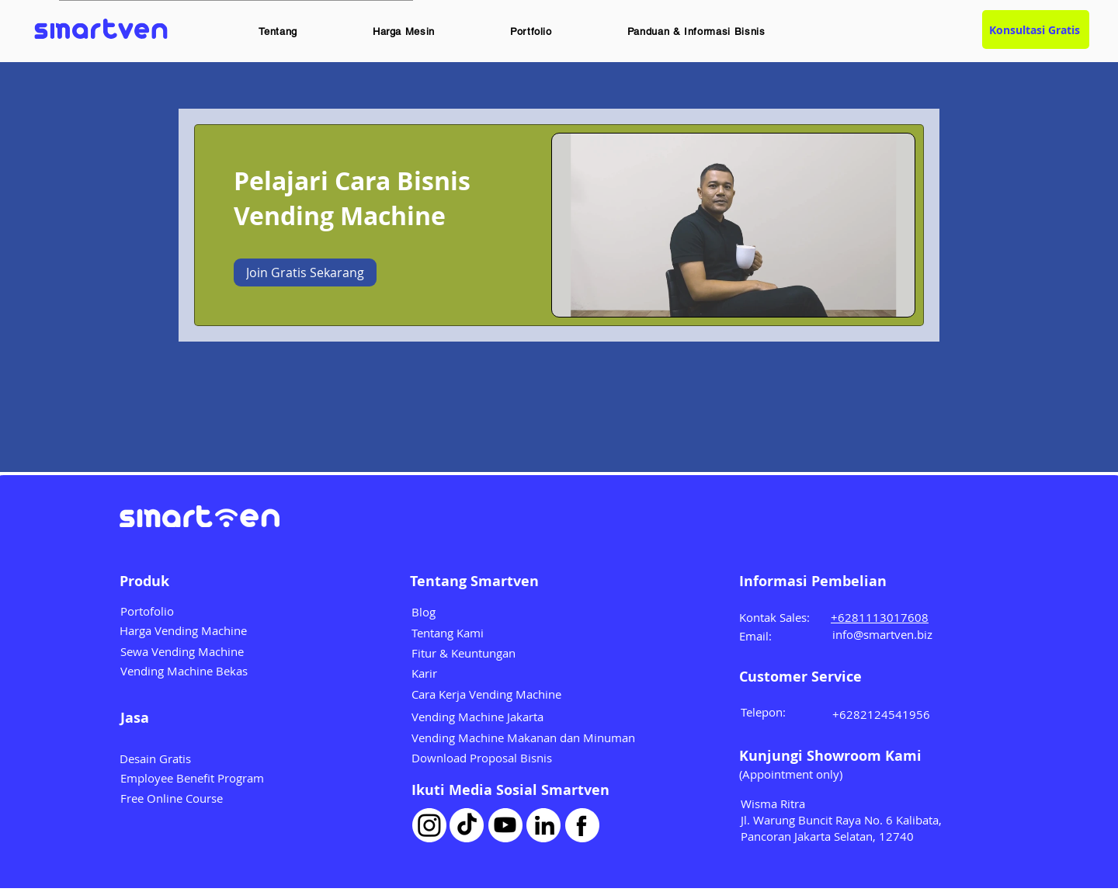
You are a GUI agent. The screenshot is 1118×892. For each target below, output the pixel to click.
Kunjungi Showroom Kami (830, 755)
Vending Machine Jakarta (477, 716)
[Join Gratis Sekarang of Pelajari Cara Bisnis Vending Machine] (305, 272)
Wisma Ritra (773, 803)
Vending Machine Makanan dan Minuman (523, 737)
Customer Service (800, 676)
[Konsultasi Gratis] (1035, 29)
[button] (278, 31)
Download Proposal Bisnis (481, 757)
